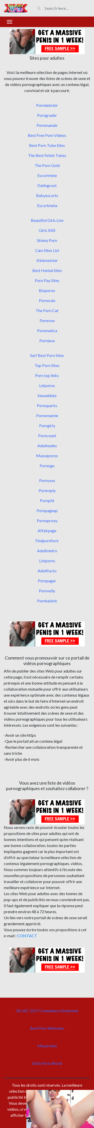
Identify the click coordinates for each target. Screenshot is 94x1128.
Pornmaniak (47, 125)
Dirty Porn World (47, 1063)
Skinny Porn (47, 240)
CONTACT (27, 935)
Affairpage (47, 530)
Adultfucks (47, 570)
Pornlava (47, 340)
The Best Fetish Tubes (47, 155)
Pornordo (47, 300)
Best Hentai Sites (47, 270)
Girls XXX (47, 230)
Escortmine (47, 175)
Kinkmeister (47, 260)
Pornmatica (47, 330)
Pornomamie (47, 415)
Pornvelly (47, 590)
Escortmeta (47, 205)
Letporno (47, 385)
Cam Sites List (47, 250)
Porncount (47, 435)
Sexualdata (47, 395)
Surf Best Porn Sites (47, 355)
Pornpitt (47, 500)
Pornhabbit (47, 600)
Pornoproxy (47, 520)
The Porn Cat (47, 310)
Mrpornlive (47, 1045)
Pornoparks (47, 405)
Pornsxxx (47, 480)
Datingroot (47, 185)
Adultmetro (47, 550)
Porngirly (47, 425)
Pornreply (47, 490)
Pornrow (47, 320)
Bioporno (47, 290)
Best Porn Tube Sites (47, 145)
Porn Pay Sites (47, 280)
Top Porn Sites (47, 365)
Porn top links (47, 375)
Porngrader (47, 115)
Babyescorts (47, 195)
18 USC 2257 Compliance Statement (47, 1010)
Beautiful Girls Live (47, 220)
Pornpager (47, 580)
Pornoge (47, 465)
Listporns (47, 560)
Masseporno (47, 455)
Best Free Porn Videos (47, 135)
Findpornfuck (47, 540)
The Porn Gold (47, 165)
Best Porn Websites (47, 1028)
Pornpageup (47, 510)
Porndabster (47, 105)
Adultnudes (47, 445)
